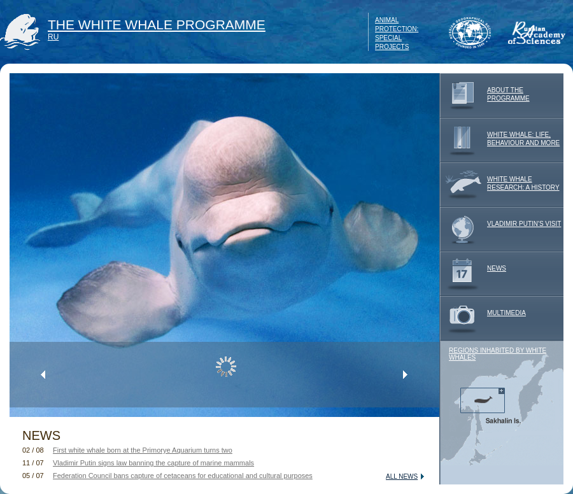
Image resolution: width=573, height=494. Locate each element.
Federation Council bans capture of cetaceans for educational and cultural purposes (183, 475)
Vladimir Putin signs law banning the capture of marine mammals (153, 463)
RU (53, 36)
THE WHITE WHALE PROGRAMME (156, 24)
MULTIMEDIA (482, 318)
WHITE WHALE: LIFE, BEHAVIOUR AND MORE (499, 140)
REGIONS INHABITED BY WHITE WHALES (497, 354)
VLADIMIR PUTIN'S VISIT (500, 229)
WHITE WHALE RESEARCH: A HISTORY (499, 184)
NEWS (472, 273)
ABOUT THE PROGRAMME (484, 95)
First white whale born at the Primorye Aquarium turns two (142, 450)
